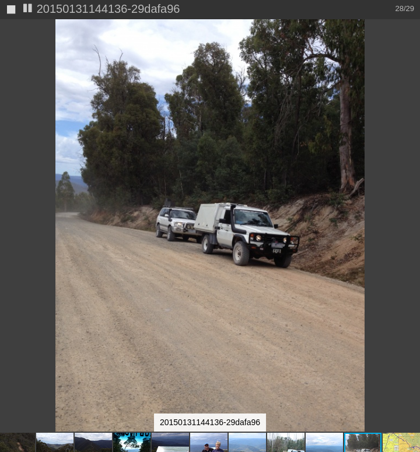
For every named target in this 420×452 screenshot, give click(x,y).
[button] (409, 49)
